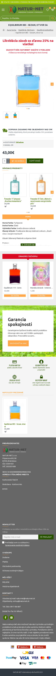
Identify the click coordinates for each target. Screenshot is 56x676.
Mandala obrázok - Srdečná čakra (41, 288)
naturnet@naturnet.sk (25, 598)
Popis (28, 217)
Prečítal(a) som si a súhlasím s (16, 544)
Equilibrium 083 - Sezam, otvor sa (15, 425)
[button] (52, 84)
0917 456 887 (15, 607)
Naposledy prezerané (12, 393)
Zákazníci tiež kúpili (28, 256)
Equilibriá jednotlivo (45, 30)
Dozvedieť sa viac (18, 343)
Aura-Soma (11, 30)
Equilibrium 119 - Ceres (12, 288)
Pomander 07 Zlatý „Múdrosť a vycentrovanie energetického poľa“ (40, 201)
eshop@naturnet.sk (21, 601)
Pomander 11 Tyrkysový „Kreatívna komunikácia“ (13, 200)
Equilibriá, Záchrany (26, 30)
